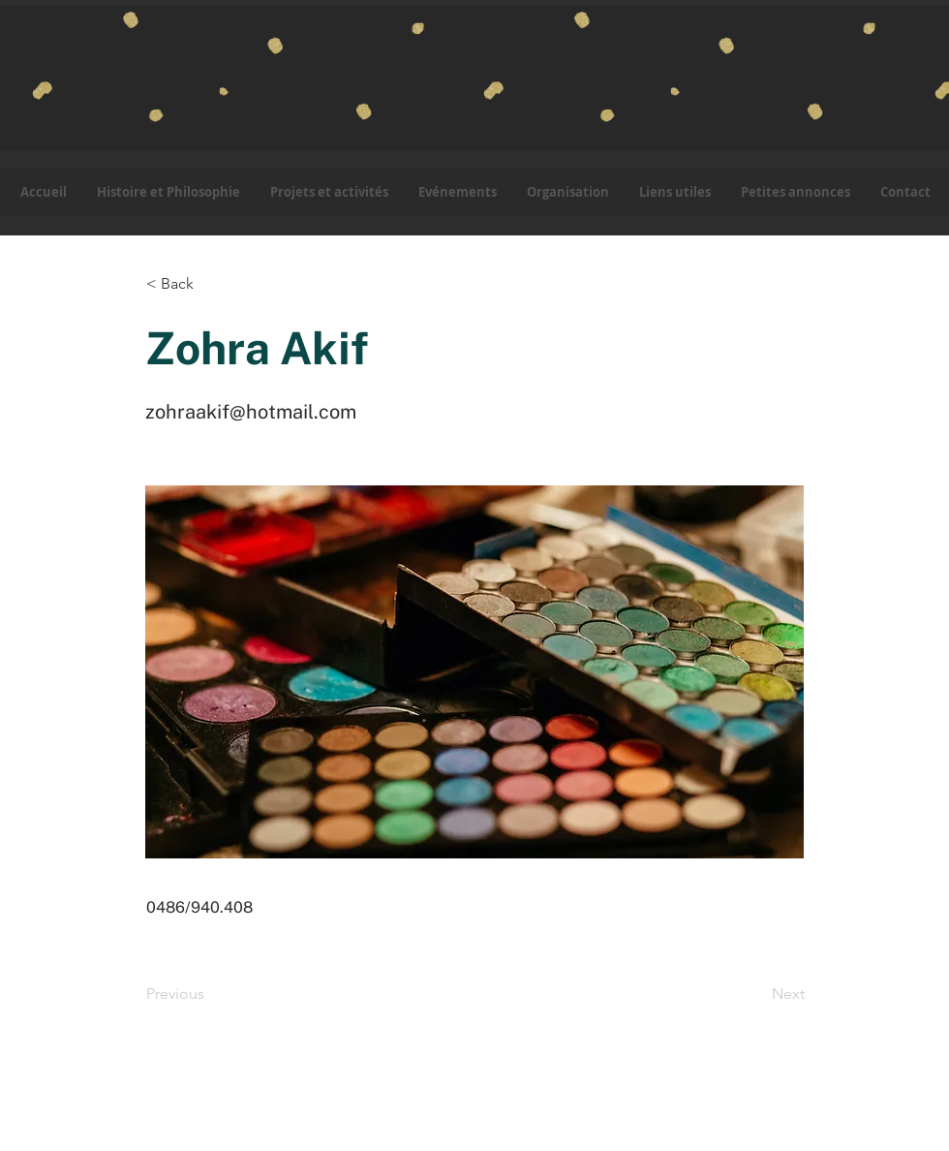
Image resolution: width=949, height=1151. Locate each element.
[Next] (756, 994)
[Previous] (210, 994)
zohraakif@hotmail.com (250, 411)
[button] (329, 192)
